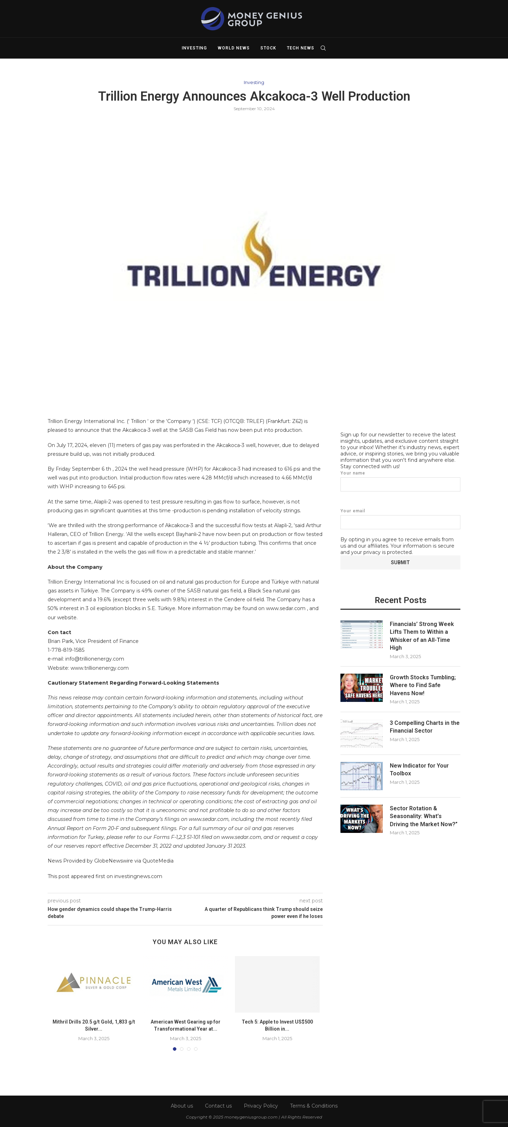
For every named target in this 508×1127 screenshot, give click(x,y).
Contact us (218, 1106)
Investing (194, 48)
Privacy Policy (261, 1106)
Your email (400, 518)
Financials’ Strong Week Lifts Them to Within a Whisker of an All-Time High (422, 635)
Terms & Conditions (314, 1106)
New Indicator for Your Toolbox (419, 769)
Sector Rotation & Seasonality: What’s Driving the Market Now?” (424, 816)
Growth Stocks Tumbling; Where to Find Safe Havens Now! (423, 685)
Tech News (300, 48)
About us (182, 1106)
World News (234, 48)
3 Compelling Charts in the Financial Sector (425, 726)
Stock (268, 48)
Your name (400, 480)
